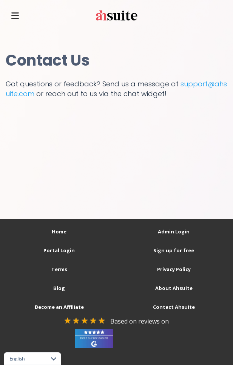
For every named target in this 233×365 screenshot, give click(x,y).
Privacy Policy (174, 269)
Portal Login (59, 250)
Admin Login (174, 231)
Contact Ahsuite (174, 307)
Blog (59, 288)
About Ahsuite (174, 288)
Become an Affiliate (59, 307)
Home (59, 231)
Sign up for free (173, 250)
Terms (59, 269)
